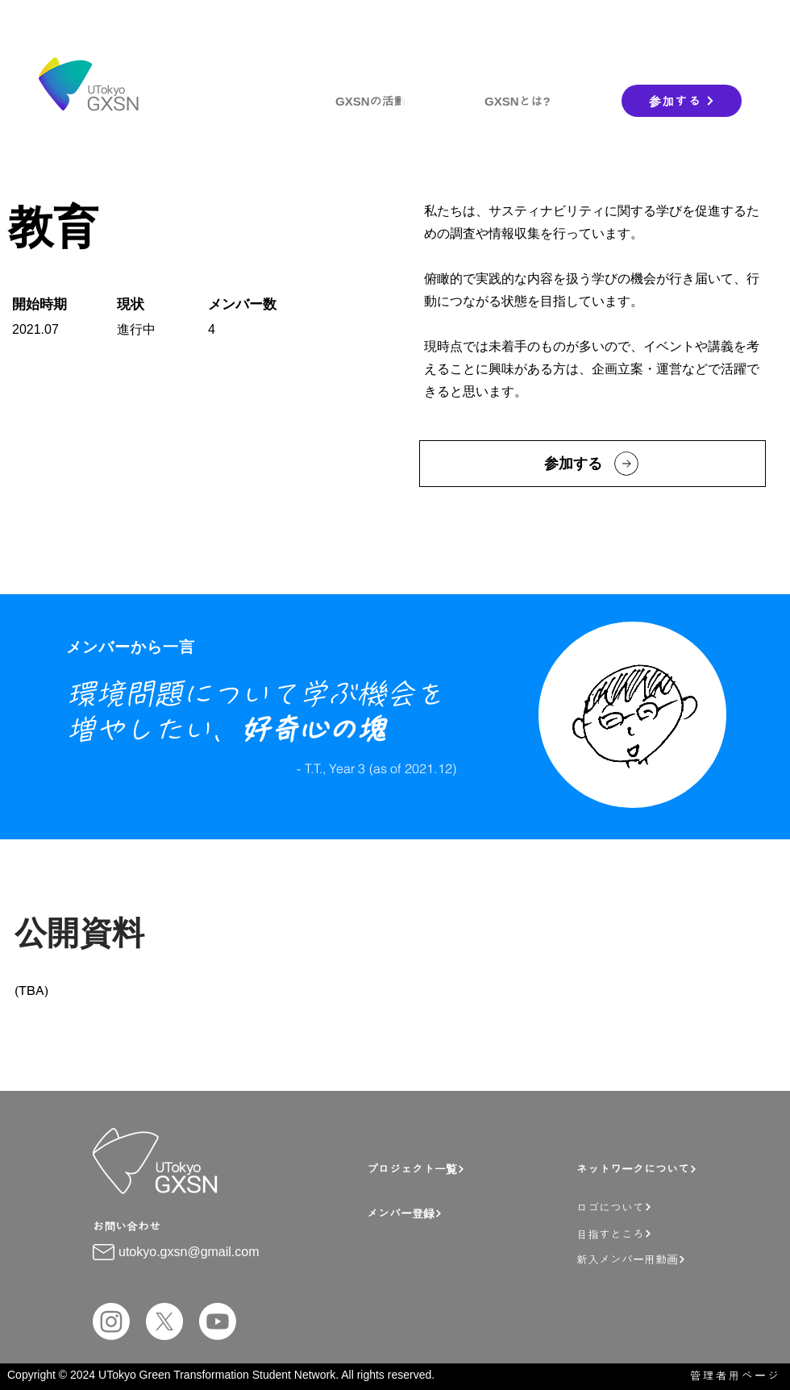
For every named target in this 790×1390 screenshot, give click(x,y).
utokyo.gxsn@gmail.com (189, 1252)
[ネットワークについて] (660, 1169)
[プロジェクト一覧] (460, 1169)
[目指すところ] (665, 1233)
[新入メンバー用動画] (669, 1259)
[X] (164, 1321)
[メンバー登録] (468, 1213)
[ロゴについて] (665, 1207)
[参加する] (682, 101)
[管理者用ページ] (727, 1375)
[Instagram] (111, 1321)
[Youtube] (217, 1321)
